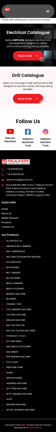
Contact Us (7, 226)
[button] (48, 11)
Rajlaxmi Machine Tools (45, 142)
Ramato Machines (10, 139)
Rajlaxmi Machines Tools (28, 142)
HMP (23, 425)
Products (6, 222)
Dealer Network (9, 217)
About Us (6, 213)
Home (4, 208)
